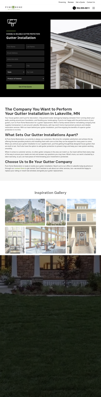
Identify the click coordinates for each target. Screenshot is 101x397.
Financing (62, 2)
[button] (93, 8)
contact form (19, 168)
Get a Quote (80, 2)
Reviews (71, 2)
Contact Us (91, 2)
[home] (17, 8)
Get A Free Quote (25, 87)
